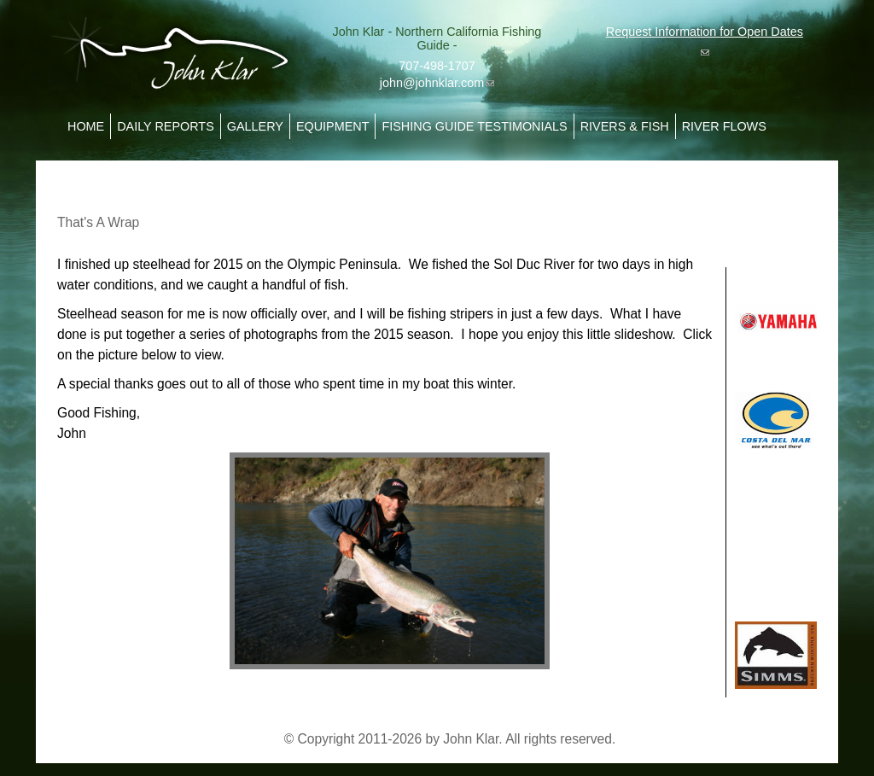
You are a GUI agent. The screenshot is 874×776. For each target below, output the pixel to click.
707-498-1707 (437, 66)
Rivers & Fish (624, 126)
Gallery (255, 126)
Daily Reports (165, 126)
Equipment (333, 126)
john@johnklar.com (437, 83)
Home (85, 126)
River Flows (724, 126)
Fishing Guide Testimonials (474, 126)
